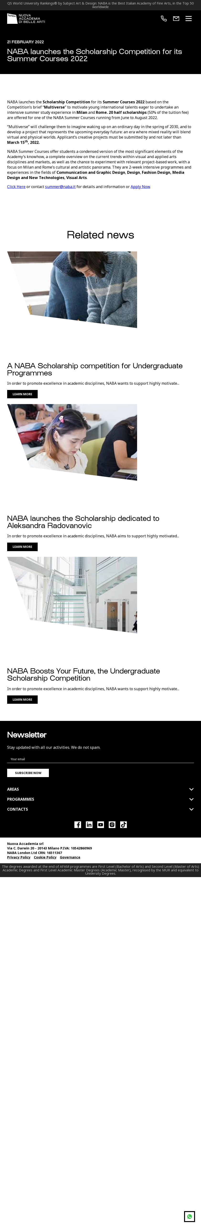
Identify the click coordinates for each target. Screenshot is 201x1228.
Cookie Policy (45, 950)
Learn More (22, 487)
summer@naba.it (60, 279)
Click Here (16, 279)
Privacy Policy (19, 950)
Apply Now (140, 279)
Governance (70, 950)
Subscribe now (28, 866)
